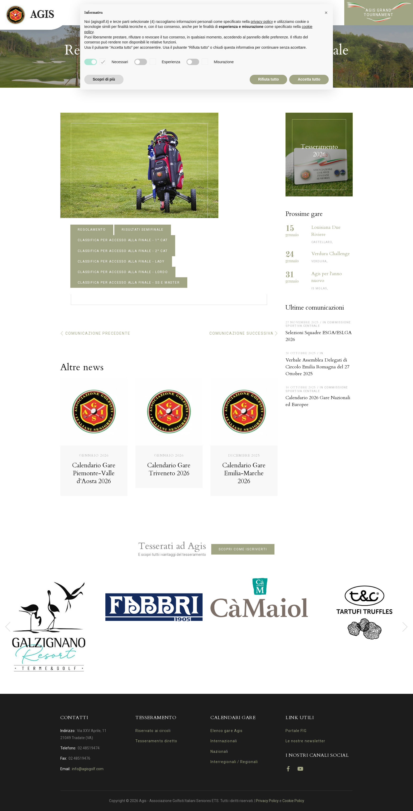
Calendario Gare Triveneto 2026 (168, 469)
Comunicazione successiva (241, 333)
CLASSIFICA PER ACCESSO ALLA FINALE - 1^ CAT (123, 240)
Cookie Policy (293, 801)
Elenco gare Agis (226, 731)
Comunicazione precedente (97, 333)
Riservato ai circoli (153, 731)
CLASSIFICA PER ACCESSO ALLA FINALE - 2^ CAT (123, 251)
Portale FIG (296, 731)
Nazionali (219, 751)
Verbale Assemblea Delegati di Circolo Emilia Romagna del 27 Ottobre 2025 (317, 367)
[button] (326, 12)
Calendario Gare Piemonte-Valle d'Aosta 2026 (93, 473)
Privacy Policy (267, 801)
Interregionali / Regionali (234, 762)
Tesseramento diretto (156, 741)
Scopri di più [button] (104, 79)
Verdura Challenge (330, 253)
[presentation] (8, 627)
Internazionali (223, 741)
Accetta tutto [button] (309, 79)
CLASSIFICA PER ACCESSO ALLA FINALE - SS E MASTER (129, 282)
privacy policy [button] (262, 21)
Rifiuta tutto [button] (268, 79)
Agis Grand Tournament (379, 12)
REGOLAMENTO (92, 229)
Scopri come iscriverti (243, 549)
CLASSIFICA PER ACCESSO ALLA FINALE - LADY (121, 261)
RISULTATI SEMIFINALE (142, 229)
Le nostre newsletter (305, 741)
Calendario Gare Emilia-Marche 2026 (244, 473)
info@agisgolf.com (88, 769)
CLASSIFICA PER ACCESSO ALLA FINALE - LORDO (123, 272)
